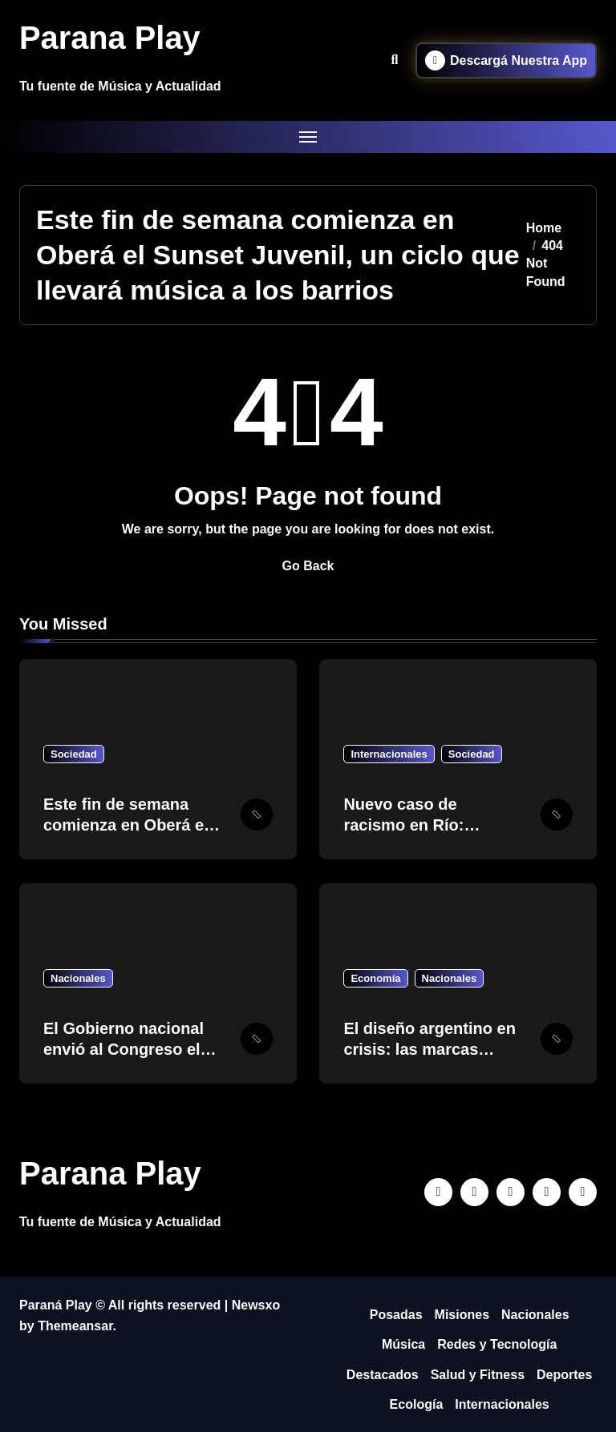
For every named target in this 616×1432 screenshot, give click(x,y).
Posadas (396, 1314)
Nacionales (78, 978)
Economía (375, 978)
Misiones (462, 1314)
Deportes (564, 1375)
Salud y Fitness (478, 1375)
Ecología (417, 1404)
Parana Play (110, 37)
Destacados (382, 1375)
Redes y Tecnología (497, 1344)
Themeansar (75, 1326)
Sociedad (74, 754)
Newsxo (256, 1305)
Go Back (308, 566)
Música (403, 1344)
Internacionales (389, 754)
